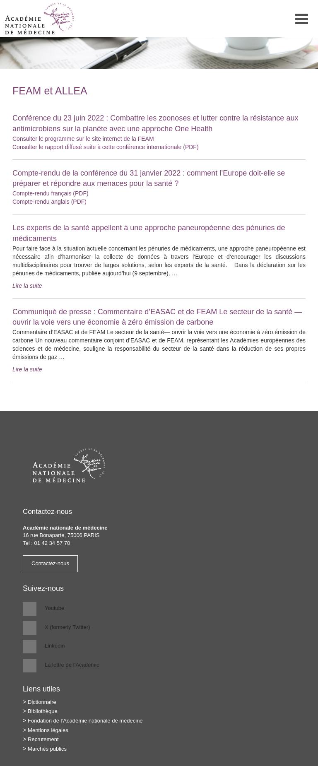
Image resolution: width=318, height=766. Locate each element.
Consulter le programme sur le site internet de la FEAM (83, 138)
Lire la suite (27, 285)
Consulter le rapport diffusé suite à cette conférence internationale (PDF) (105, 147)
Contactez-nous (50, 563)
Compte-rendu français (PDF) (50, 193)
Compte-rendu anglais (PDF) (49, 201)
